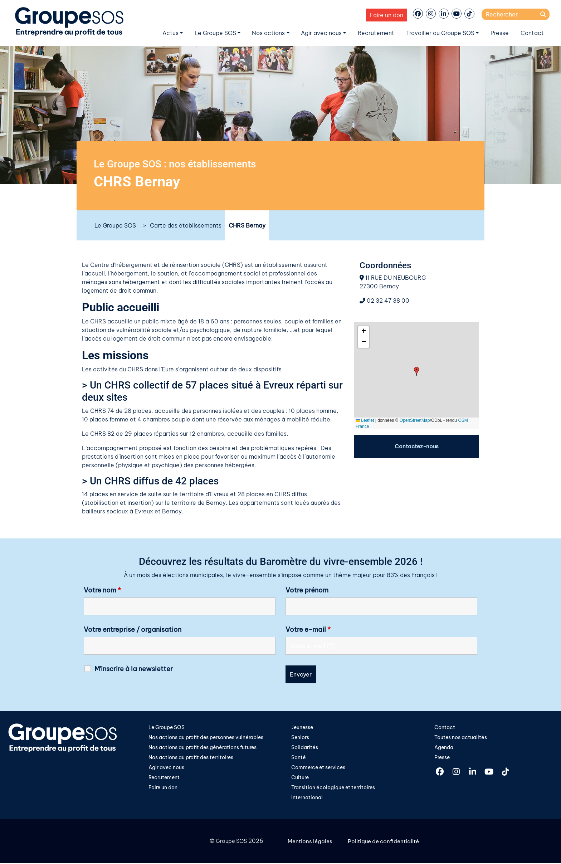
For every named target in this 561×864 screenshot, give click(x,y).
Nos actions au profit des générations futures (202, 748)
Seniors (300, 737)
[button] (416, 371)
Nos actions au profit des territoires (190, 758)
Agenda (443, 748)
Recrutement (376, 32)
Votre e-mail (308, 629)
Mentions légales (311, 842)
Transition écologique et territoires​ (333, 788)
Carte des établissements (185, 225)
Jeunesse (302, 727)
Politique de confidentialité (386, 842)
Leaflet (365, 420)
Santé (298, 758)
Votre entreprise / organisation (132, 629)
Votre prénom (307, 590)
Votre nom (102, 590)
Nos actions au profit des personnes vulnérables (205, 737)
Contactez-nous (417, 446)
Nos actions (268, 32)
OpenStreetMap (415, 420)
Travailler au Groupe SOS (440, 32)
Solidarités (304, 748)
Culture (300, 778)
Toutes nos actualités (460, 737)
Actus (170, 32)
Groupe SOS (230, 842)
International (307, 799)
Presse (500, 32)
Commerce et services (318, 768)
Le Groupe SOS (215, 32)
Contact (532, 32)
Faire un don (386, 15)
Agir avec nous (321, 32)
